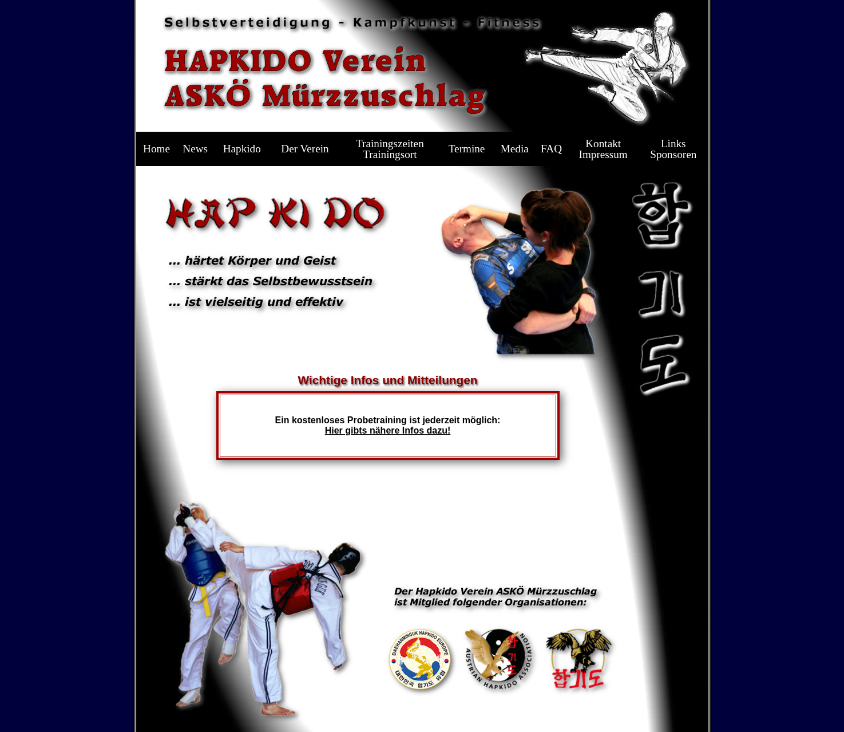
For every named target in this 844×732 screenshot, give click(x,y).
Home (156, 149)
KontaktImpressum (603, 148)
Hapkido (242, 149)
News (195, 149)
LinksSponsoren (673, 148)
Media (515, 149)
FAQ (551, 149)
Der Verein (304, 149)
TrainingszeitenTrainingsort (390, 148)
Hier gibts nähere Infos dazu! (388, 430)
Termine (467, 149)
